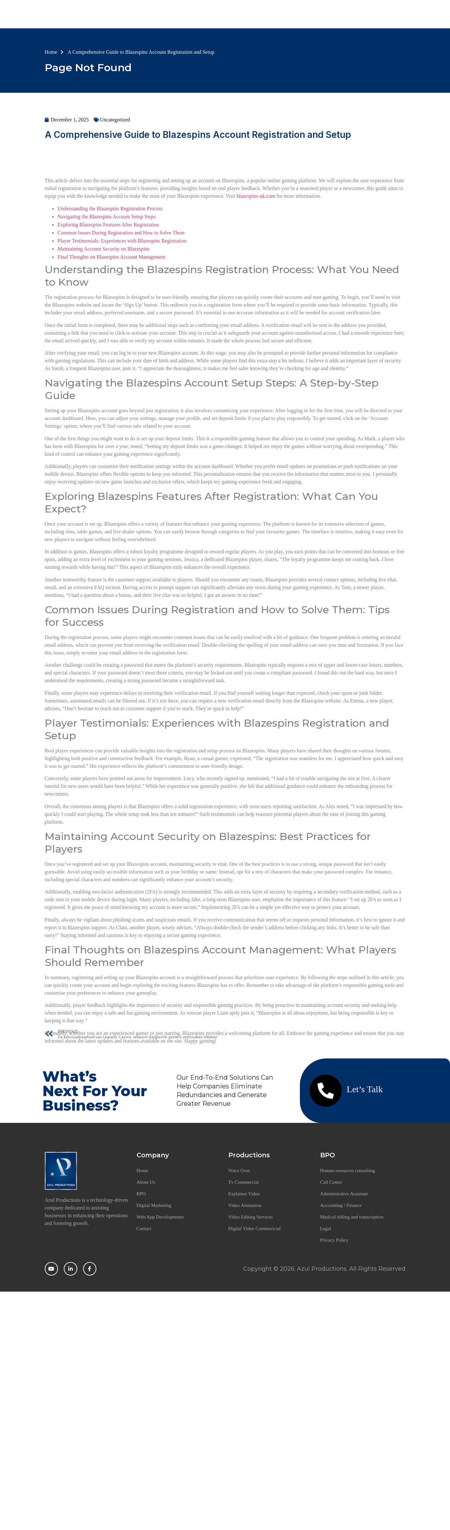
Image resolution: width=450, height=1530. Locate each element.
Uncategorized (115, 123)
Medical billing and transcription (352, 1219)
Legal (325, 1230)
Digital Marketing (154, 1207)
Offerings (300, 15)
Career (336, 14)
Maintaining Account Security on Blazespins (104, 355)
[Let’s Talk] (326, 1093)
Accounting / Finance (341, 1207)
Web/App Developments (160, 1219)
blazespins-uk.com (255, 302)
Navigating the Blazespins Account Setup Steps (107, 322)
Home (189, 14)
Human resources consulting (347, 1172)
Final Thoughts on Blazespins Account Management (112, 363)
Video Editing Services (250, 1219)
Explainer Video (244, 1196)
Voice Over (239, 1172)
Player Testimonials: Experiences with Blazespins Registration (122, 346)
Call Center (331, 1184)
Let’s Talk (365, 1091)
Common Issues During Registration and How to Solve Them (121, 338)
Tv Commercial (243, 1184)
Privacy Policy (334, 1242)
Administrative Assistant (344, 1196)
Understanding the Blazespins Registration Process (110, 314)
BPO (262, 15)
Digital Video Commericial (254, 1230)
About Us (225, 15)
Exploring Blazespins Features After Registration (108, 330)
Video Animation (245, 1207)
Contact (367, 14)
